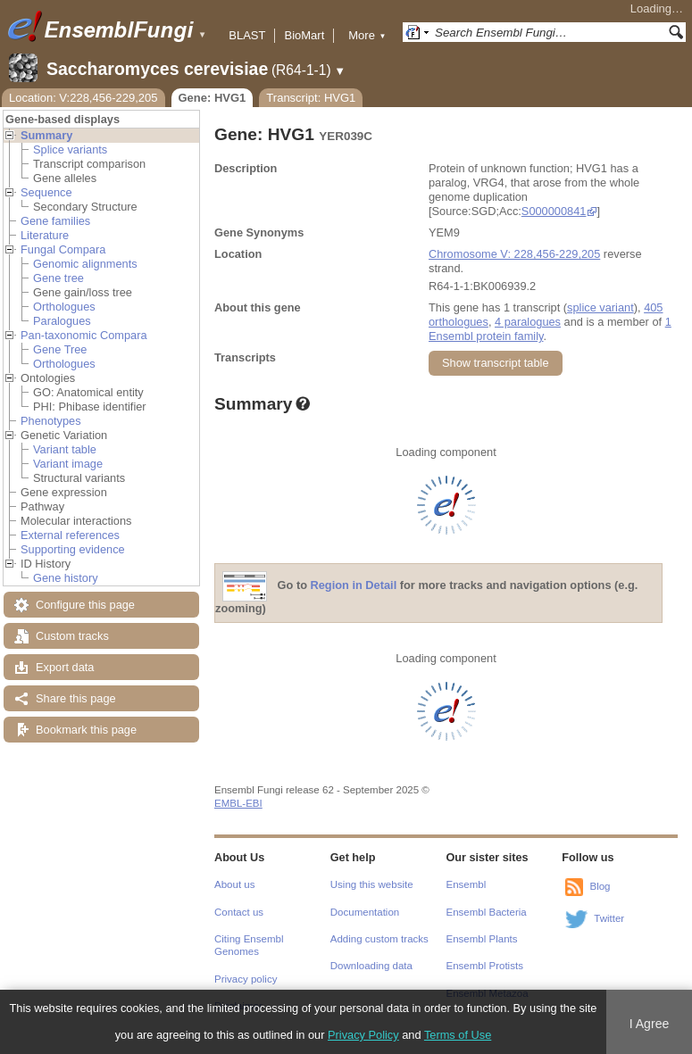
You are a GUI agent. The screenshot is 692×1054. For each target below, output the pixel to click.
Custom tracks (72, 636)
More (367, 35)
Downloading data (371, 965)
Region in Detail (354, 586)
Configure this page (85, 604)
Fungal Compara (63, 249)
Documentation (364, 912)
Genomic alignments (85, 263)
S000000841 (554, 211)
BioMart (304, 35)
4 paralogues (528, 321)
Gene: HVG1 (212, 97)
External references (70, 535)
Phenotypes (51, 420)
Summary (46, 135)
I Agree (649, 1024)
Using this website (371, 884)
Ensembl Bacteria (486, 912)
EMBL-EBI (238, 803)
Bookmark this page (86, 729)
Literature (45, 235)
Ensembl (466, 884)
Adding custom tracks (379, 939)
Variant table (64, 449)
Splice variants (70, 149)
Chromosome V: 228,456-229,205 (514, 254)
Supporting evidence (73, 549)
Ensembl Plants (482, 939)
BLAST (247, 35)
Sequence (46, 192)
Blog (599, 886)
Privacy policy (245, 979)
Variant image (68, 463)
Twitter (609, 918)
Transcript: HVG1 (310, 97)
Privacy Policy (363, 1035)
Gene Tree (60, 349)
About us (234, 884)
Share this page (76, 698)
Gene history (65, 578)
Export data (65, 667)
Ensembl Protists (484, 965)
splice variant (600, 307)
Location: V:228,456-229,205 (83, 97)
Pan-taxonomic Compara (84, 335)
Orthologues (64, 306)
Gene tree (58, 278)
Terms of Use (457, 1035)
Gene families (55, 221)
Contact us (238, 912)
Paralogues (62, 321)
